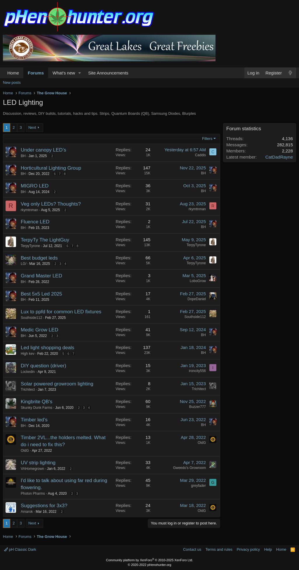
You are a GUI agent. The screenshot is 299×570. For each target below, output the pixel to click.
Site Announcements (108, 72)
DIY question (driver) (43, 366)
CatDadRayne (279, 156)
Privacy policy (248, 549)
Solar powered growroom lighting (57, 384)
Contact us (192, 549)
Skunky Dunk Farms (36, 408)
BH (23, 156)
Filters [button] (207, 138)
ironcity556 (197, 371)
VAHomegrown (32, 469)
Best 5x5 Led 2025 (41, 294)
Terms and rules (219, 549)
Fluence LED (35, 222)
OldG (25, 451)
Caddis (200, 155)
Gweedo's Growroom (189, 468)
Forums (36, 72)
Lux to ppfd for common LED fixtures (61, 311)
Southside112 (31, 318)
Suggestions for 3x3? (44, 505)
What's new (64, 72)
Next (32, 127)
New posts (12, 82)
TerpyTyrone (30, 246)
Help (268, 549)
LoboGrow (198, 281)
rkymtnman (29, 210)
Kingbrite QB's (36, 401)
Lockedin (28, 372)
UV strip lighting (38, 462)
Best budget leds (39, 258)
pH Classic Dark (20, 549)
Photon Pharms (33, 493)
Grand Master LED (41, 276)
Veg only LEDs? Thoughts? (51, 204)
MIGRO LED (34, 186)
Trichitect (28, 389)
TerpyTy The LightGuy (45, 240)
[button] (80, 72)
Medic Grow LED (39, 330)
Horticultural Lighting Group (51, 168)
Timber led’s (34, 420)
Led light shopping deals (47, 347)
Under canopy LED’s (43, 150)
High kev (27, 354)
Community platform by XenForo (149, 560)
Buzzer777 (197, 407)
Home (13, 72)
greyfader (198, 486)
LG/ (23, 264)
